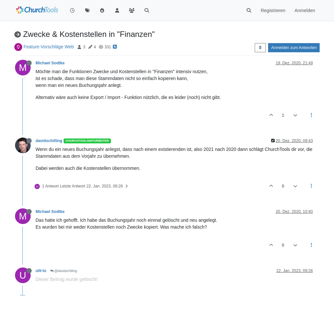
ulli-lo (41, 270)
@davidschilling (63, 271)
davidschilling (49, 140)
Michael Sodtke (50, 63)
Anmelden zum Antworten (294, 47)
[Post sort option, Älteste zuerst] (260, 47)
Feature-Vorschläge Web (48, 46)
